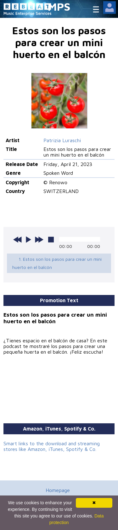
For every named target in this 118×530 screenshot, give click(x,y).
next (39, 239)
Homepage (58, 490)
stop (51, 239)
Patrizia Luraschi (62, 140)
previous (17, 239)
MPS (59, 6)
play (28, 239)
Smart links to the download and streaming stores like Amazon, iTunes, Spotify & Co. (51, 446)
